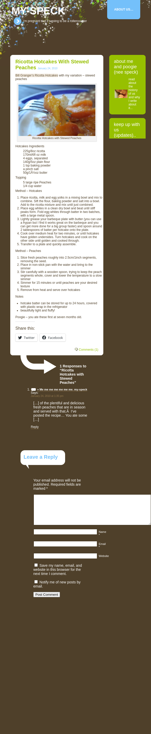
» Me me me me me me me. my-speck (62, 389)
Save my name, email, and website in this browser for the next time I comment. (57, 569)
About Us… (123, 9)
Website (104, 555)
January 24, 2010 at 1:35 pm (47, 396)
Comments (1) (88, 349)
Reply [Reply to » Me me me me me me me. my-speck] (35, 427)
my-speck (38, 10)
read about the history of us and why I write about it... (134, 93)
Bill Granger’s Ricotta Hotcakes (36, 75)
